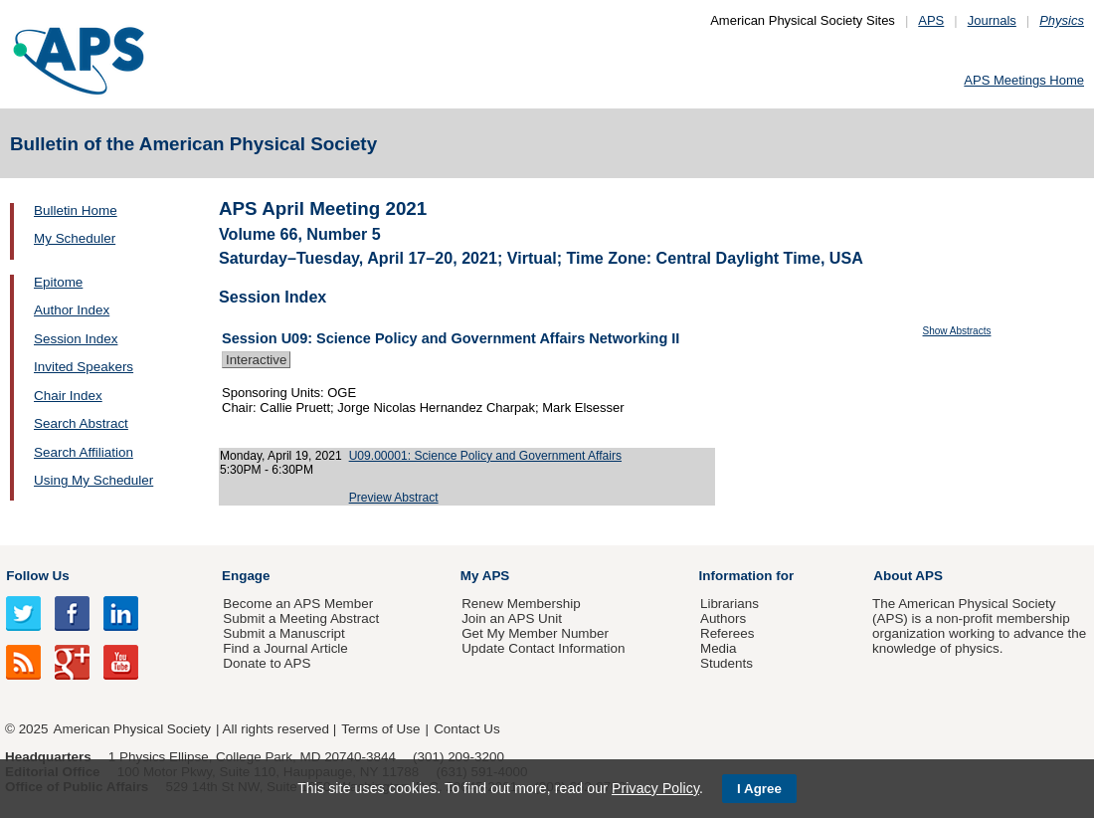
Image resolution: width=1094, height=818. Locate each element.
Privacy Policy (655, 788)
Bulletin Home (75, 210)
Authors (723, 618)
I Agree (759, 788)
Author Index (71, 310)
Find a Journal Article (285, 648)
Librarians (729, 603)
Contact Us (466, 728)
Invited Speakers (83, 366)
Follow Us (37, 575)
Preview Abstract (394, 498)
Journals (992, 20)
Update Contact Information (543, 648)
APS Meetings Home (1024, 80)
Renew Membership (521, 603)
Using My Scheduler (93, 480)
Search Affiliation (83, 452)
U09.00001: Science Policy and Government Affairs (485, 456)
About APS (908, 575)
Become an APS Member (298, 603)
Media (718, 648)
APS (931, 20)
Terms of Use (380, 728)
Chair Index (68, 395)
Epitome (58, 282)
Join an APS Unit (511, 618)
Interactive (256, 359)
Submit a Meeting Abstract (301, 618)
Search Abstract (81, 423)
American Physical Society (132, 728)
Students (726, 663)
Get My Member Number (535, 633)
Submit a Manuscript (283, 633)
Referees (727, 633)
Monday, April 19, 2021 (281, 456)
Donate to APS (266, 663)
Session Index (75, 338)
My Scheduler (74, 238)
